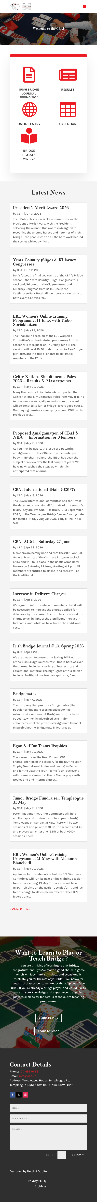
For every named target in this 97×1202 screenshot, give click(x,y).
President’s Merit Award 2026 (41, 207)
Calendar (67, 126)
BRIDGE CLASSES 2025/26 (29, 157)
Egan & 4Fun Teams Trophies (40, 746)
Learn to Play (48, 1018)
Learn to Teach (48, 1031)
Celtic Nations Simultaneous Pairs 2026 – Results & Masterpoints (44, 379)
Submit (78, 1155)
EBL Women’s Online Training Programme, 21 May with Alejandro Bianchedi (46, 859)
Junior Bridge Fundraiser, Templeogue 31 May (48, 800)
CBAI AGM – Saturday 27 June (41, 541)
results (67, 92)
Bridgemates (24, 694)
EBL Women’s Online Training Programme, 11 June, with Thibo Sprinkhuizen (42, 320)
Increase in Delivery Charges (40, 594)
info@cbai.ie (27, 1076)
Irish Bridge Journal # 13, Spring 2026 (48, 646)
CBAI (20, 213)
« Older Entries (20, 909)
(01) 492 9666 (28, 1071)
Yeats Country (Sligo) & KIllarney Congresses (44, 262)
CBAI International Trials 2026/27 (44, 489)
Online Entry (29, 126)
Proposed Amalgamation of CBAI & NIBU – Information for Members (46, 435)
